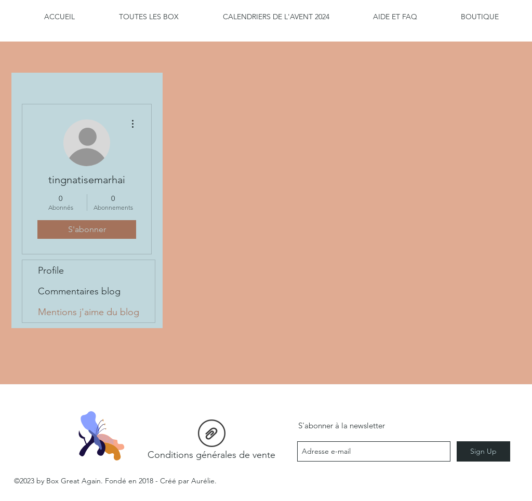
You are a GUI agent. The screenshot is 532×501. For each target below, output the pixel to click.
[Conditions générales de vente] (211, 442)
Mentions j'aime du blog (88, 312)
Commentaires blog (79, 291)
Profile (51, 270)
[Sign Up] (483, 451)
